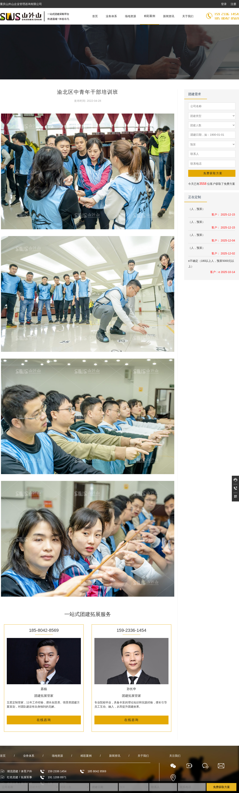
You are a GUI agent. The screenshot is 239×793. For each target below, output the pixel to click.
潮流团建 (12, 771)
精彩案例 (149, 16)
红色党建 (12, 777)
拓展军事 (26, 777)
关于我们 (187, 16)
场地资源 (130, 16)
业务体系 (111, 16)
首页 (95, 16)
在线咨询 (44, 720)
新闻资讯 (168, 16)
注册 (233, 4)
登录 (224, 4)
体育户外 (26, 771)
